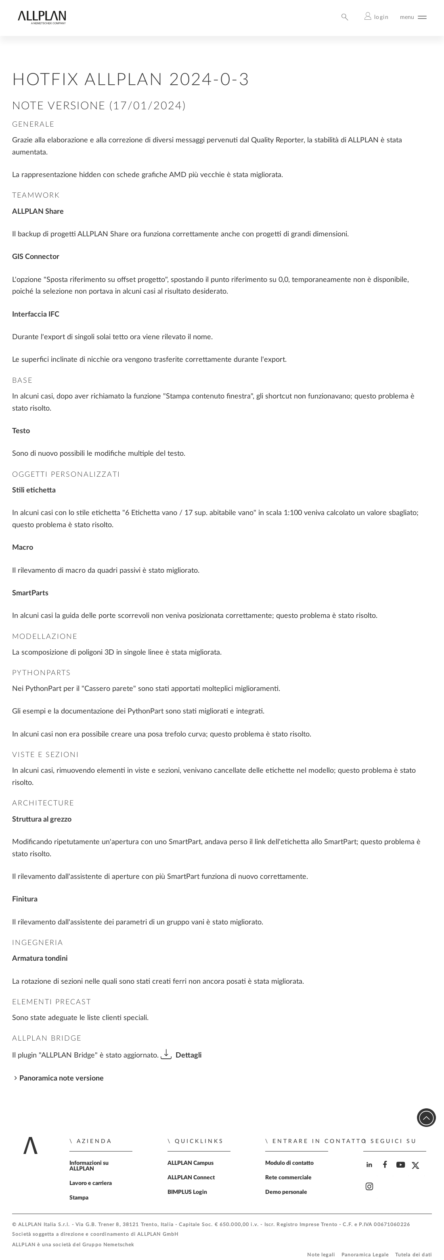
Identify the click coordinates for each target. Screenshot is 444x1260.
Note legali (321, 1255)
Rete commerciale (288, 1178)
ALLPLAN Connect (191, 1178)
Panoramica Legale (365, 1255)
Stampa (78, 1198)
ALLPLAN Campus (191, 1163)
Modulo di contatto (289, 1163)
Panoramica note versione (61, 1078)
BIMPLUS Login (187, 1192)
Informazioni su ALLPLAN (89, 1166)
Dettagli (189, 1055)
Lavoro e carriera (90, 1183)
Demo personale (286, 1192)
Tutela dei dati (413, 1255)
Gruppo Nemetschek (108, 1245)
